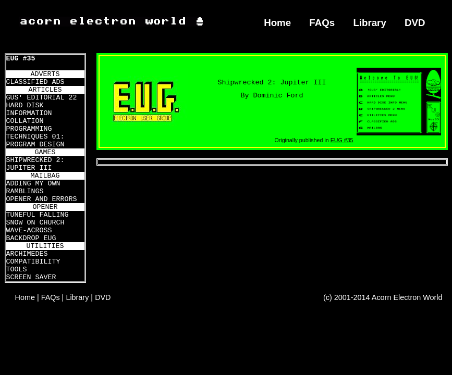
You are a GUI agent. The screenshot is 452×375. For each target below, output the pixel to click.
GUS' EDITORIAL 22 (41, 98)
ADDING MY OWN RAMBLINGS (33, 187)
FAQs (322, 22)
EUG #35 (20, 59)
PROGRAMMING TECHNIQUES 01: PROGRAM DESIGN (35, 136)
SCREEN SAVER (31, 277)
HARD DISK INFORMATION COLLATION (29, 113)
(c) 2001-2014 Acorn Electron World (383, 297)
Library (369, 22)
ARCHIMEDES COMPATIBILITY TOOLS (33, 261)
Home (277, 22)
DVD (415, 22)
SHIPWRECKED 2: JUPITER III (35, 164)
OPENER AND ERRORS (41, 199)
